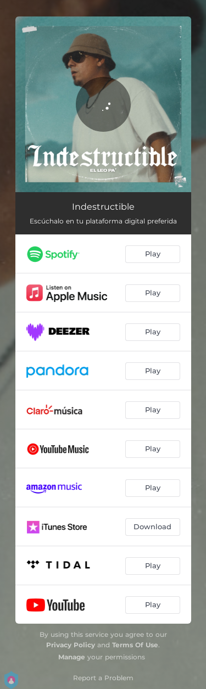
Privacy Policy (70, 645)
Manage (71, 657)
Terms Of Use (135, 645)
